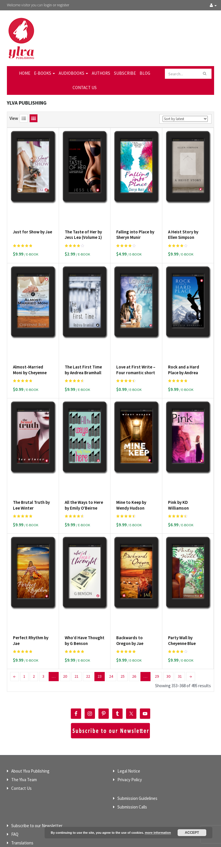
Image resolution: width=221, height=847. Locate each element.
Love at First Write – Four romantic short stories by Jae (135, 352)
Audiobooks (73, 73)
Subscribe (125, 73)
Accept (192, 833)
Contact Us (85, 87)
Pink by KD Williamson (178, 475)
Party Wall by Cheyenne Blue (182, 600)
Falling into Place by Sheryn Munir (135, 224)
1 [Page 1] (24, 636)
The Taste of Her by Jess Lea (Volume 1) (83, 224)
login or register (56, 4)
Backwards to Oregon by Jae (129, 600)
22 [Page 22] (88, 636)
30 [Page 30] (168, 636)
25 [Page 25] (123, 636)
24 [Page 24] (111, 636)
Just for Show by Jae (32, 221)
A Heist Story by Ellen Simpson (183, 224)
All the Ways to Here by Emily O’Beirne (84, 475)
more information (158, 832)
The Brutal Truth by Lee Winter (31, 475)
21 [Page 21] (77, 636)
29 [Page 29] (157, 636)
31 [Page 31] (180, 636)
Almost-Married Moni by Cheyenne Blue (30, 352)
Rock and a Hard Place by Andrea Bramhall (183, 352)
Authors (101, 73)
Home (24, 73)
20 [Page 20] (65, 636)
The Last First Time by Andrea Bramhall (83, 350)
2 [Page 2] (34, 636)
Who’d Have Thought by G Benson (84, 600)
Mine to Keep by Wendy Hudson (131, 475)
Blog (145, 73)
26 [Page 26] (134, 636)
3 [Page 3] (43, 636)
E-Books (44, 73)
